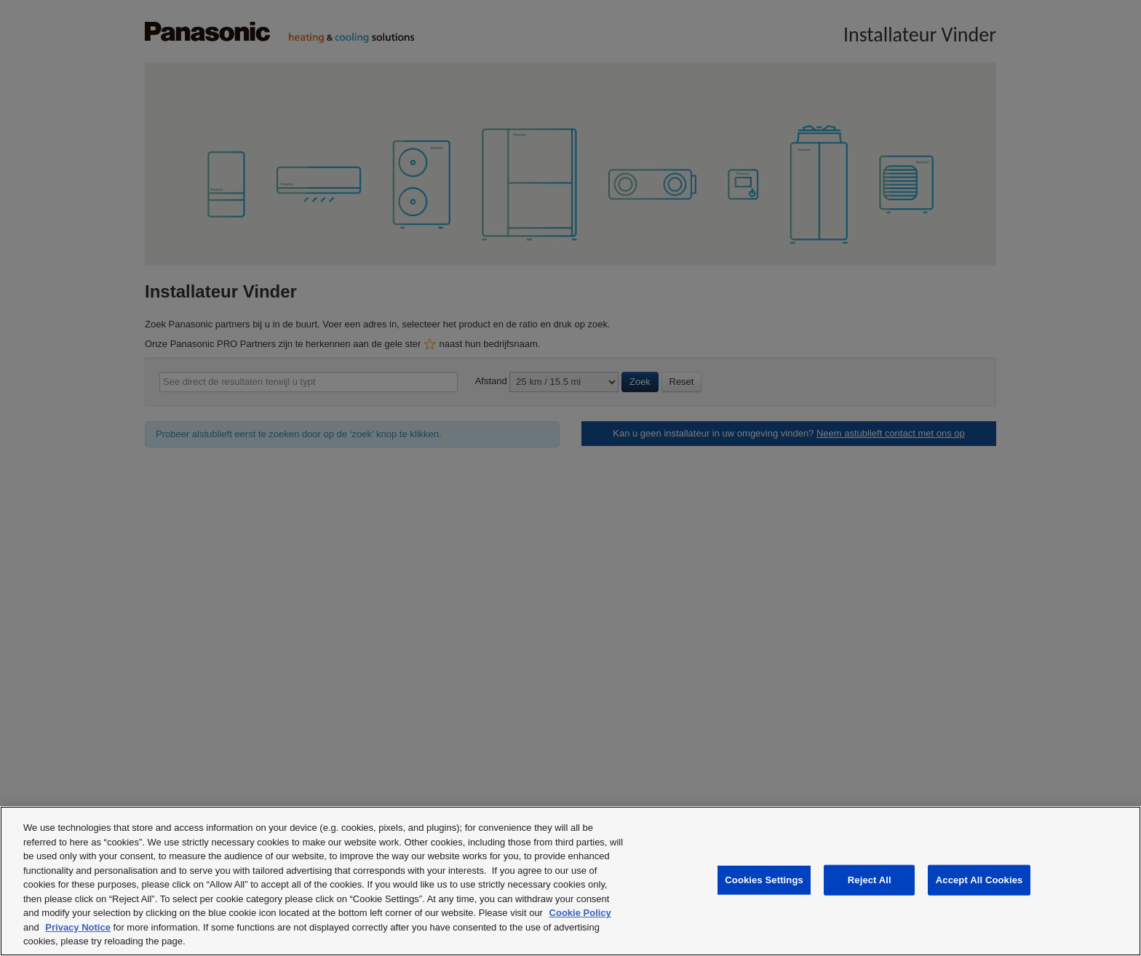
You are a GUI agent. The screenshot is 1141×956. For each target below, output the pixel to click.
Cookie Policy (580, 912)
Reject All (869, 880)
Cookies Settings (764, 880)
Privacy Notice (78, 927)
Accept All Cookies (979, 880)
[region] (570, 881)
